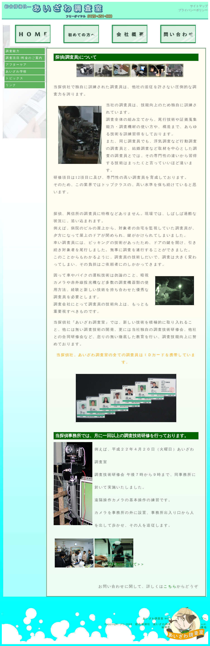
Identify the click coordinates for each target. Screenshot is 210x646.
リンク (11, 85)
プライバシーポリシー (193, 10)
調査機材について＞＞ (126, 564)
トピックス (14, 78)
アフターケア (16, 64)
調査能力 (13, 51)
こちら (170, 586)
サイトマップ (199, 6)
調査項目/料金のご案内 (24, 58)
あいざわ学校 (16, 71)
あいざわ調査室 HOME (158, 618)
